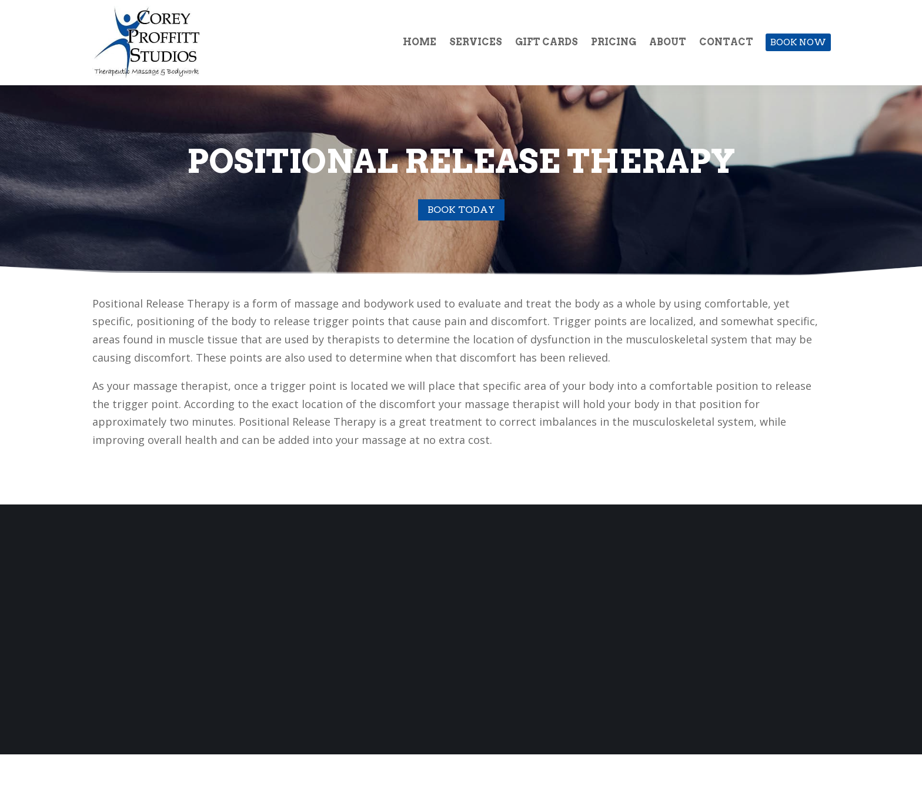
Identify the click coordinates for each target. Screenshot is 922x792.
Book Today (461, 209)
